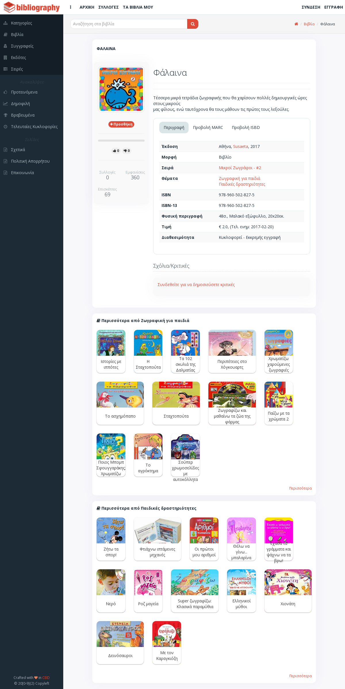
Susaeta (240, 146)
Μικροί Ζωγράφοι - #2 (240, 167)
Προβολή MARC (208, 127)
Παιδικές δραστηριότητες (242, 184)
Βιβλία (309, 24)
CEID (46, 677)
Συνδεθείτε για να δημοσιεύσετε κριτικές (196, 284)
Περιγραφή (174, 127)
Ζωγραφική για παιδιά (239, 178)
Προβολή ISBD (246, 127)
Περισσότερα (300, 488)
